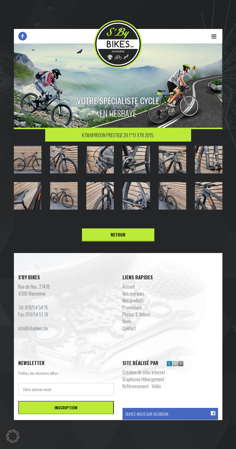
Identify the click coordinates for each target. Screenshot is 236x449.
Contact (129, 328)
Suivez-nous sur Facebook (170, 414)
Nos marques (133, 293)
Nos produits (133, 300)
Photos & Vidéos (136, 314)
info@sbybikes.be (33, 328)
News (126, 321)
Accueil (128, 286)
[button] (12, 436)
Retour (118, 234)
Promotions (132, 307)
